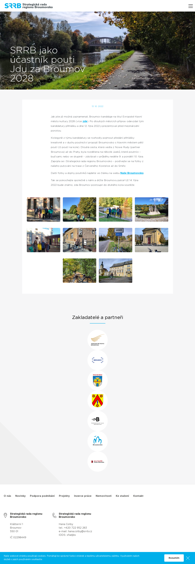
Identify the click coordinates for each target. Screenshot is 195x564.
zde (85, 121)
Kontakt (138, 496)
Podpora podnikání (42, 496)
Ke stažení (122, 496)
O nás (7, 496)
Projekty (64, 496)
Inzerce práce (82, 496)
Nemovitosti (104, 496)
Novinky (20, 496)
